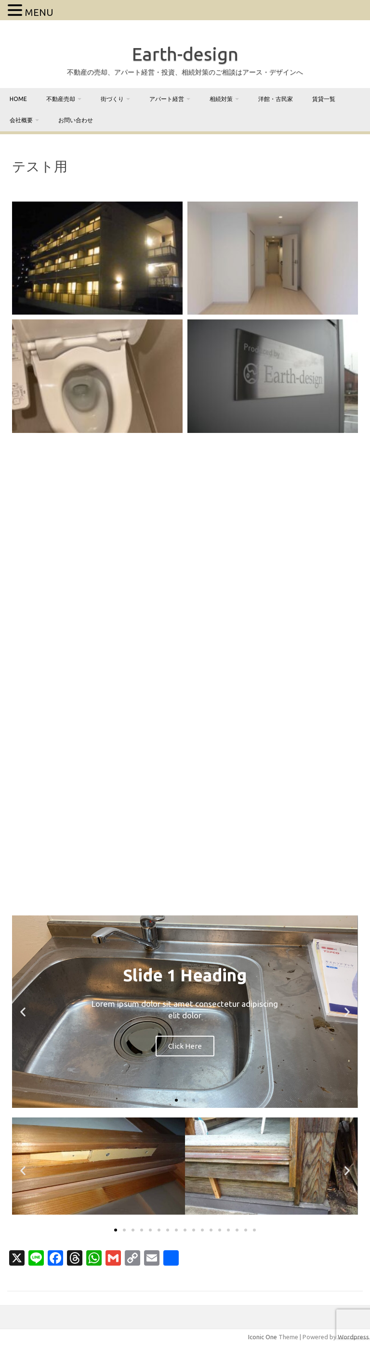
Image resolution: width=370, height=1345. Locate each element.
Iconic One (262, 1336)
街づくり (112, 99)
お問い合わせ (75, 120)
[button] (23, 1012)
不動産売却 (60, 99)
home (18, 99)
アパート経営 (166, 99)
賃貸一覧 (323, 99)
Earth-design (185, 54)
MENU (39, 12)
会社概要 (21, 120)
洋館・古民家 (275, 99)
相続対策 (221, 99)
